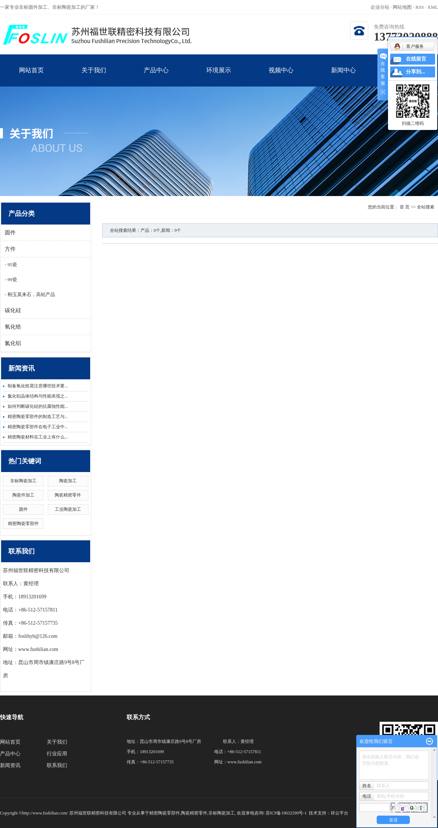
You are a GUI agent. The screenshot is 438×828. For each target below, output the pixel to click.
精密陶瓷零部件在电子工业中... (38, 426)
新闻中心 (343, 77)
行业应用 (57, 753)
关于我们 (93, 77)
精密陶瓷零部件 (23, 523)
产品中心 (156, 77)
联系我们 (57, 765)
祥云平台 (339, 813)
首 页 (405, 207)
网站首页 (31, 77)
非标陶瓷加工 (23, 480)
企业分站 (379, 7)
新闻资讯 (10, 765)
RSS (419, 7)
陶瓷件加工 (23, 495)
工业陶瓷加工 (68, 509)
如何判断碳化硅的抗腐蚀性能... (38, 406)
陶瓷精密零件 (68, 495)
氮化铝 (13, 343)
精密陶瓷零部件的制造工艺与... (38, 416)
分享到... (415, 71)
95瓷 (11, 264)
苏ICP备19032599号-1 (286, 813)
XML (432, 7)
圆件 (10, 232)
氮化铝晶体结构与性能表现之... (38, 396)
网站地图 (403, 7)
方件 (10, 249)
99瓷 (11, 279)
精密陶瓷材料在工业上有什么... (38, 437)
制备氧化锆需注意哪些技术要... (38, 385)
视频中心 (281, 77)
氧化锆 (13, 327)
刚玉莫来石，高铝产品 (30, 294)
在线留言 (416, 59)
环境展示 (218, 77)
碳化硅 (13, 310)
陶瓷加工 (68, 480)
